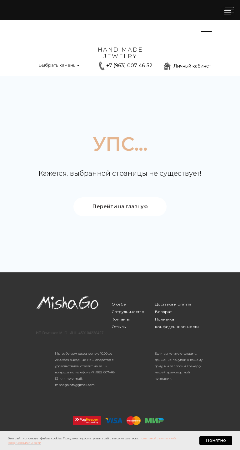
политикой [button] (147, 438)
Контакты (121, 319)
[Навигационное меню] (227, 12)
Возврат (163, 311)
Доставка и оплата (173, 304)
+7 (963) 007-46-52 (129, 65)
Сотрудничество (128, 311)
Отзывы (119, 326)
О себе (119, 304)
